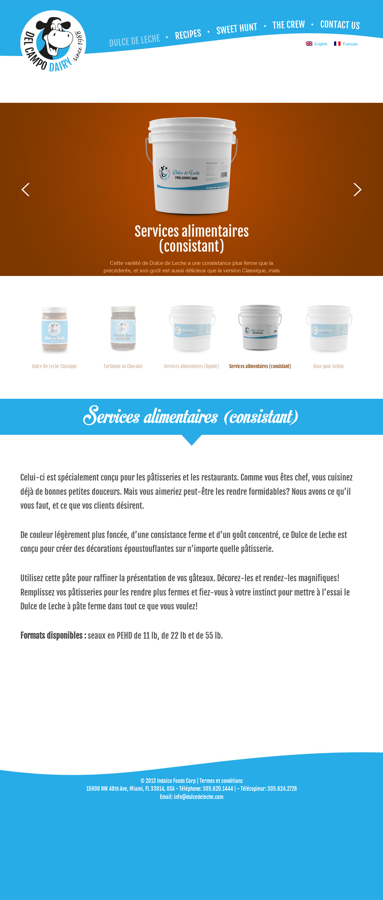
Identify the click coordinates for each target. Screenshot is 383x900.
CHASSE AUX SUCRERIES (238, 28)
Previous (25, 189)
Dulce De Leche (138, 36)
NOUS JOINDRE (339, 26)
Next (357, 189)
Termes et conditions (221, 781)
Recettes (189, 32)
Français (346, 43)
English (316, 43)
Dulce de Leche (53, 43)
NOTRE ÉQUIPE (289, 26)
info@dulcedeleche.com (198, 797)
